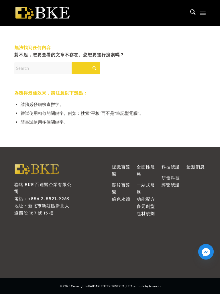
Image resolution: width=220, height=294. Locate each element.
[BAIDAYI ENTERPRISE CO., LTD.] (58, 13)
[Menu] (203, 13)
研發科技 (171, 178)
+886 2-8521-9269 (49, 198)
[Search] (190, 13)
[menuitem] (190, 13)
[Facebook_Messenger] (206, 252)
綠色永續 (121, 199)
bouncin (155, 286)
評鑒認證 (171, 185)
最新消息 (195, 167)
